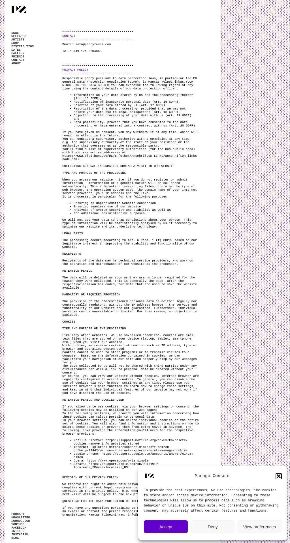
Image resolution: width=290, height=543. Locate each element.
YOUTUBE (17, 524)
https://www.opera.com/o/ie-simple (117, 460)
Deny (213, 526)
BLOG (15, 538)
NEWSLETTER (20, 517)
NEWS (15, 33)
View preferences (259, 526)
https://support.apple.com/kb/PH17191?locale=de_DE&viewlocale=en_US (116, 465)
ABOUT (16, 63)
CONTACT (17, 60)
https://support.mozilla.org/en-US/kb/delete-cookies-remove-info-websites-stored (131, 442)
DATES (16, 49)
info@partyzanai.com (93, 44)
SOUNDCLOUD (20, 521)
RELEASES (18, 36)
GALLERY (17, 53)
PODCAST (17, 514)
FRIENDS (17, 56)
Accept (165, 526)
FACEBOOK (18, 527)
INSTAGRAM (19, 534)
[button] (279, 476)
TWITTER (17, 531)
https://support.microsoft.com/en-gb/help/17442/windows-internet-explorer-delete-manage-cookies (131, 448)
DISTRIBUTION (22, 46)
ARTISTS (17, 39)
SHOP (15, 43)
